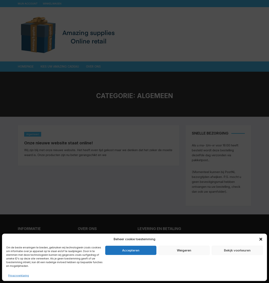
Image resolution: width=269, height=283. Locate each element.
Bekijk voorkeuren (237, 250)
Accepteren (130, 250)
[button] (261, 239)
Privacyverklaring (18, 275)
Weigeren (184, 250)
